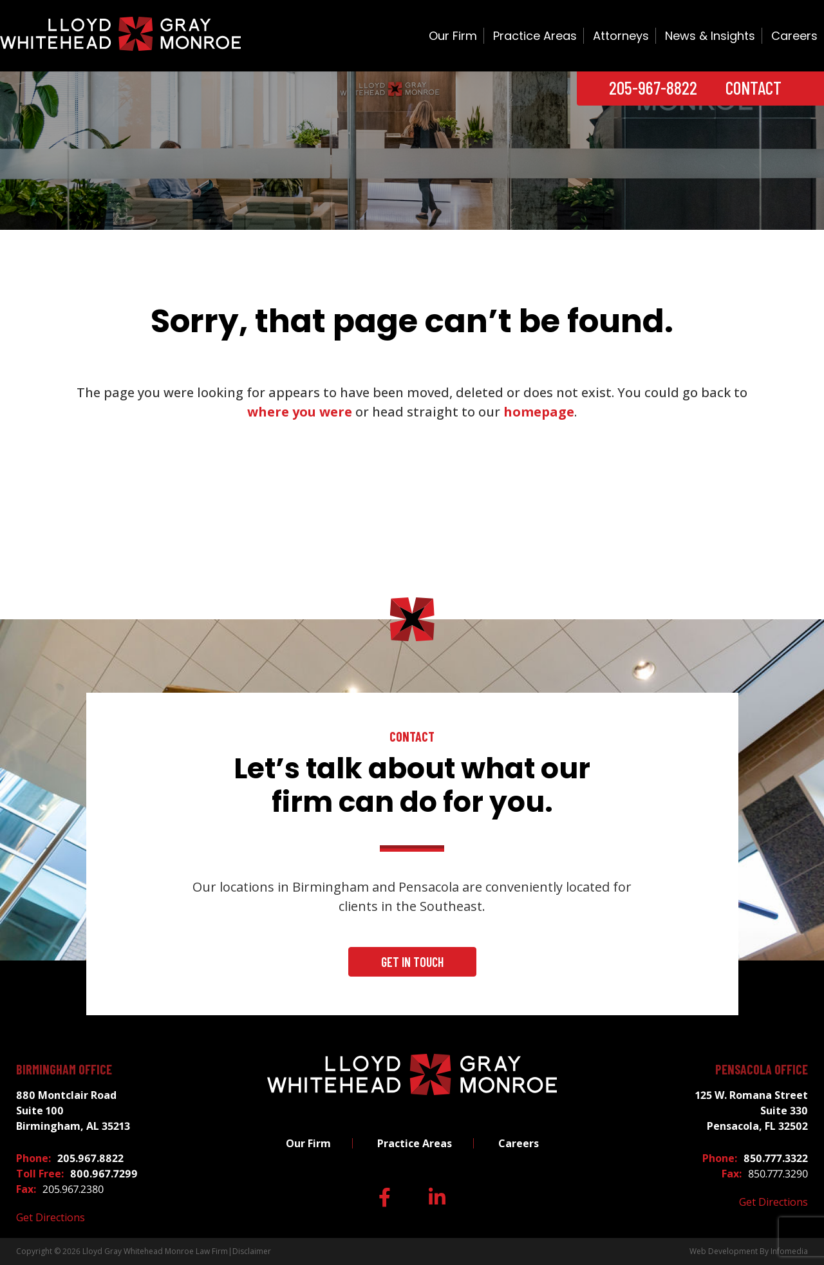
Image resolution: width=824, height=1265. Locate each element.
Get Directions (50, 1217)
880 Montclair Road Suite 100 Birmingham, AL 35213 (73, 1110)
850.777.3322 (776, 1158)
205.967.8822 (90, 1158)
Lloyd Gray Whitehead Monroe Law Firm (155, 1251)
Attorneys (621, 36)
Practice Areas (535, 36)
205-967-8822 (653, 87)
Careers (794, 36)
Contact (754, 87)
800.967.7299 (104, 1174)
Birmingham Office (64, 1069)
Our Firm (453, 36)
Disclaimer (251, 1251)
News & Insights (710, 36)
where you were (299, 411)
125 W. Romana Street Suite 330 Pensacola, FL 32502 (751, 1110)
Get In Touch (412, 962)
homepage (538, 411)
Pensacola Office (761, 1069)
